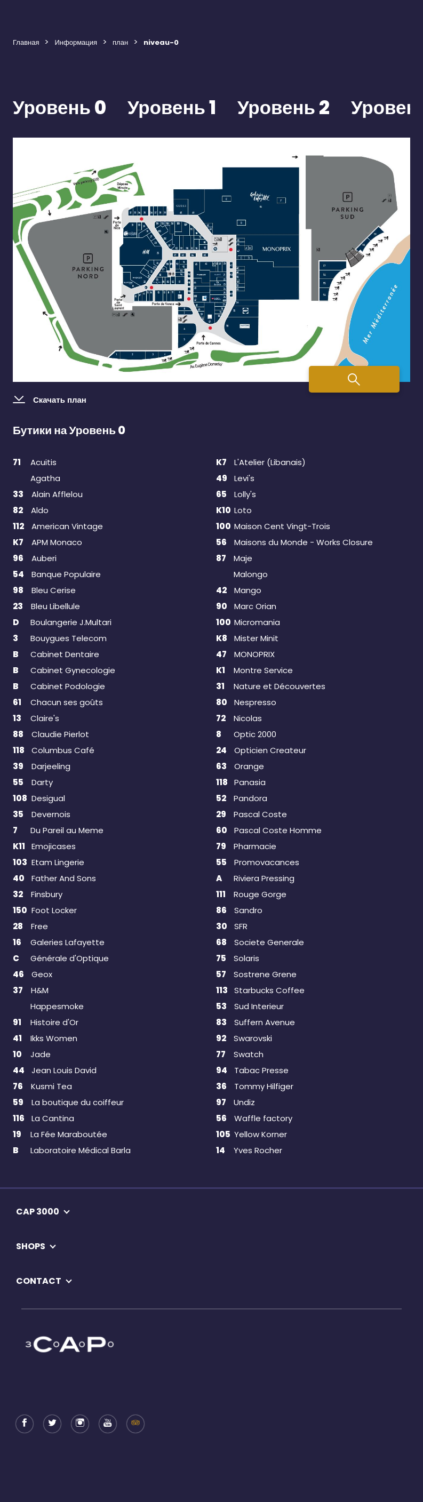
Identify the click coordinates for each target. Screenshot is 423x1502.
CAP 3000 (37, 1211)
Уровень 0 (59, 107)
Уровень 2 (283, 107)
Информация (75, 42)
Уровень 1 (171, 107)
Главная (26, 42)
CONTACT (38, 1281)
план (120, 42)
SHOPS (30, 1246)
